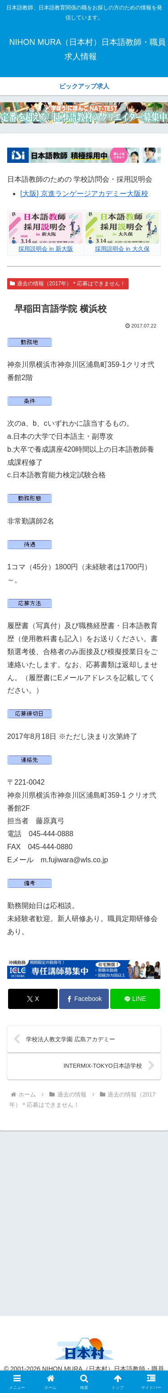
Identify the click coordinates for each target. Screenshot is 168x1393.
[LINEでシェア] (135, 999)
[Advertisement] (84, 1222)
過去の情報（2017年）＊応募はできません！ (68, 283)
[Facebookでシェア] (84, 999)
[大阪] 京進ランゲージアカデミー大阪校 (84, 193)
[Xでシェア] (33, 999)
